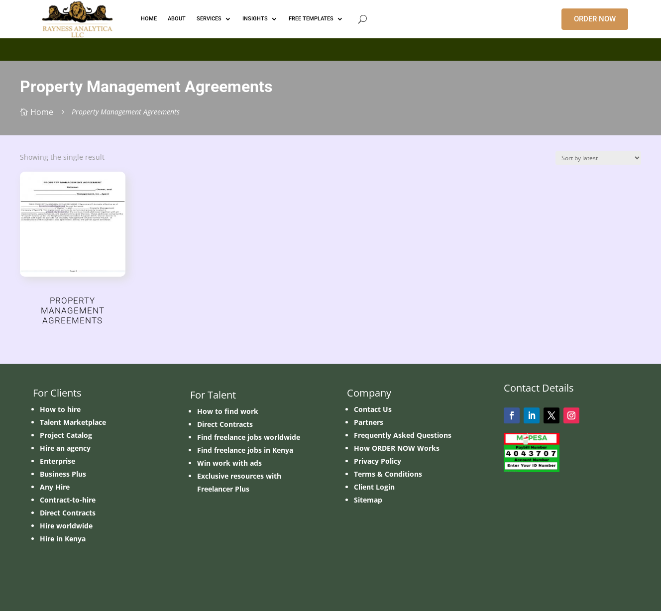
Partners (368, 422)
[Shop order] (598, 158)
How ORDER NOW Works (397, 448)
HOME (149, 18)
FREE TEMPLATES (311, 18)
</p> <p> (330, 47)
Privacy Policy (377, 461)
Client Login (374, 487)
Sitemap (368, 500)
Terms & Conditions (388, 474)
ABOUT (177, 18)
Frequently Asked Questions (402, 435)
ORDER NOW (595, 18)
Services (209, 18)
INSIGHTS (255, 18)
